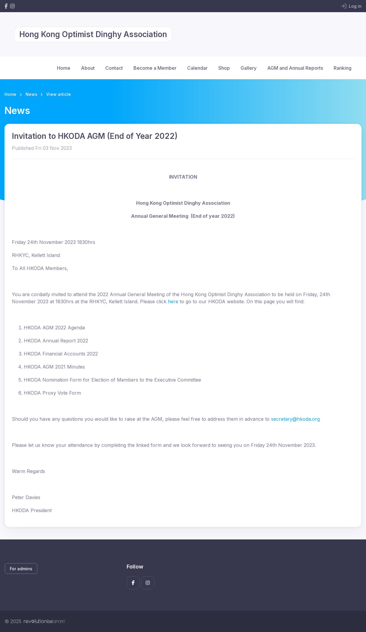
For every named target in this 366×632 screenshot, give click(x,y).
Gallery (249, 68)
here (173, 301)
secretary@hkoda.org (295, 419)
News (31, 94)
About (88, 68)
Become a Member (154, 68)
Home (63, 68)
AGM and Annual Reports (295, 68)
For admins (21, 568)
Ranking (342, 68)
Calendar (197, 68)
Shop (224, 68)
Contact (114, 68)
